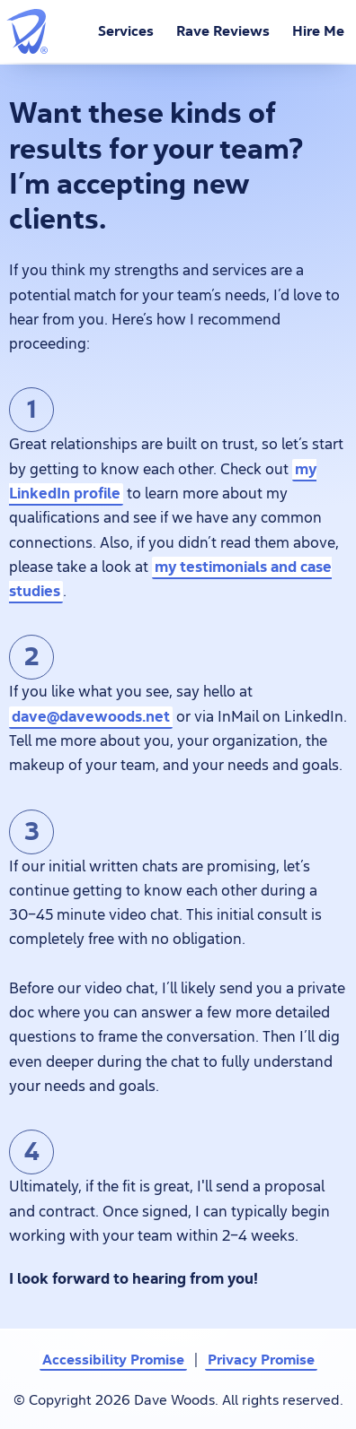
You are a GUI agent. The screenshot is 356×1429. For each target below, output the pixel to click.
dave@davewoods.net (91, 716)
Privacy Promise (261, 1359)
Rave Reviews (223, 31)
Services (126, 31)
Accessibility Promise (113, 1359)
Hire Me (318, 31)
